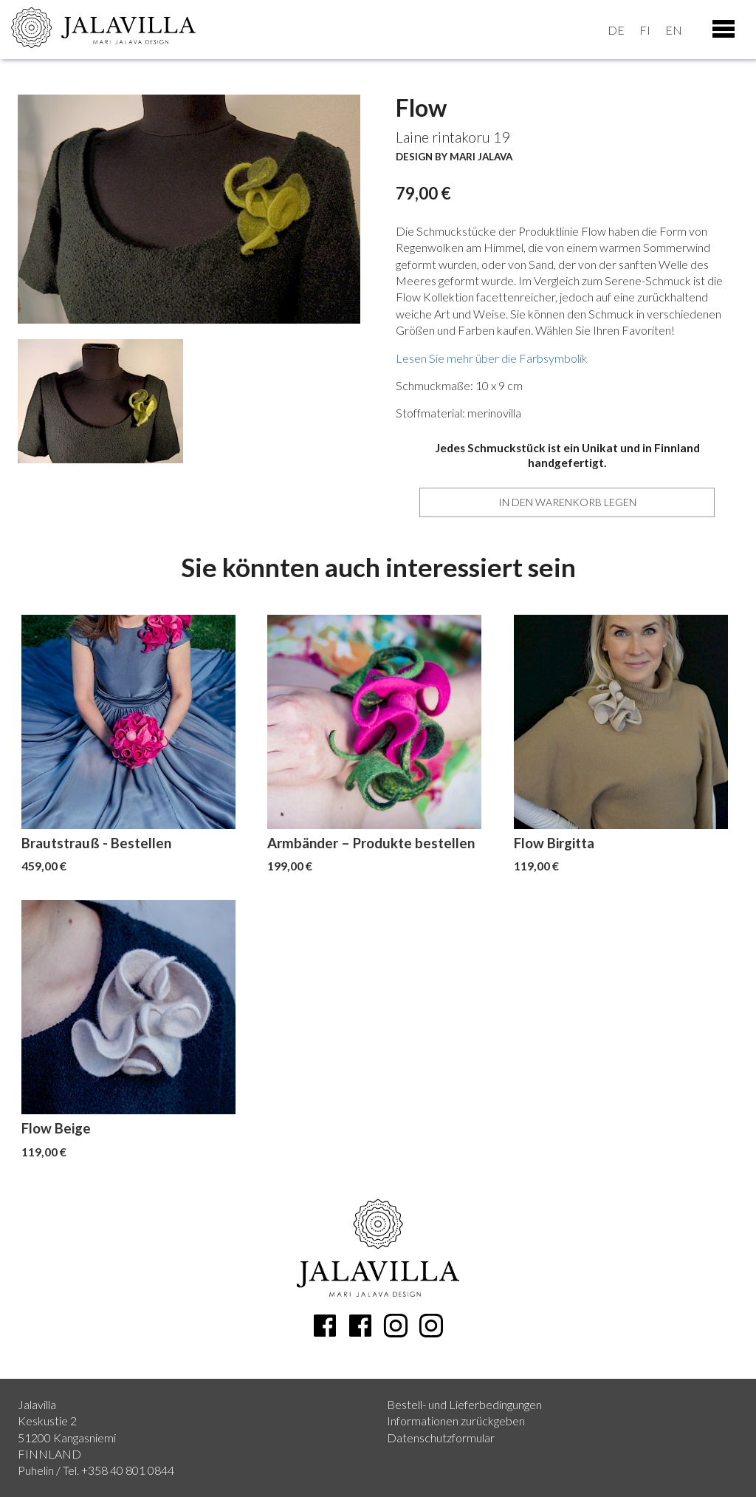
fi (644, 30)
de (616, 30)
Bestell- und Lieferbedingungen (464, 1404)
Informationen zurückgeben (456, 1421)
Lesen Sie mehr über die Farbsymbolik (492, 358)
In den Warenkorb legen (567, 502)
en (673, 30)
